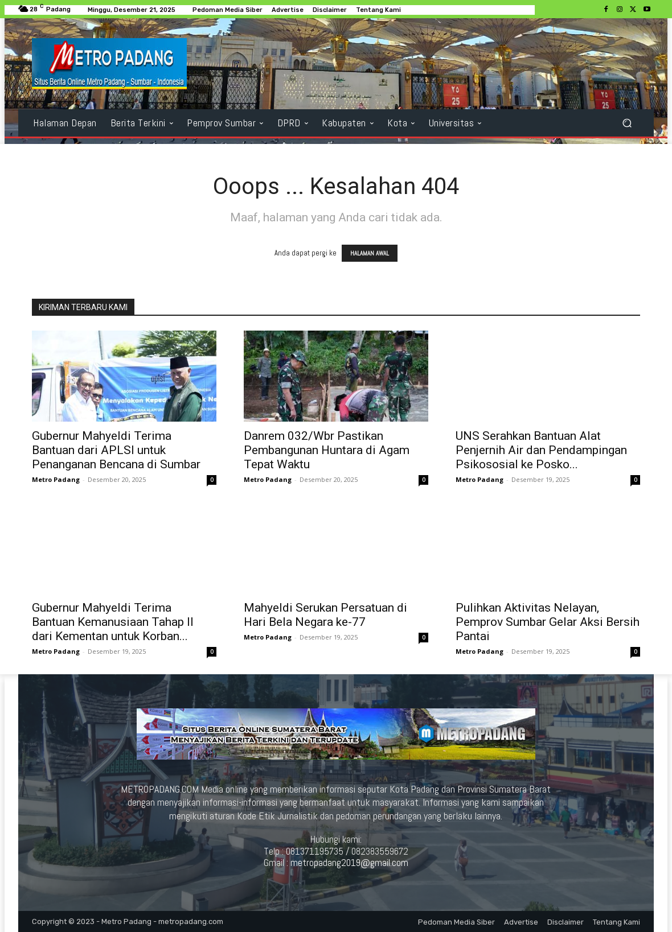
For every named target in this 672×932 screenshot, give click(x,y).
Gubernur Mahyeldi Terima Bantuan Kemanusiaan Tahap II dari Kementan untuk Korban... (113, 622)
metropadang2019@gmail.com (349, 862)
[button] (626, 123)
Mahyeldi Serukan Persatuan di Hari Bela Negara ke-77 (325, 615)
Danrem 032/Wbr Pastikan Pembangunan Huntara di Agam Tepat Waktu (326, 450)
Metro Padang (56, 479)
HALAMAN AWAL (369, 253)
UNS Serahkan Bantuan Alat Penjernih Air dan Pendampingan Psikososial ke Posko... (541, 450)
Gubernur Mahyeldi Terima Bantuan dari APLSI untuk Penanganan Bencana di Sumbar (116, 450)
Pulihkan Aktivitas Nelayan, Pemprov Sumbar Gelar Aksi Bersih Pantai (548, 622)
